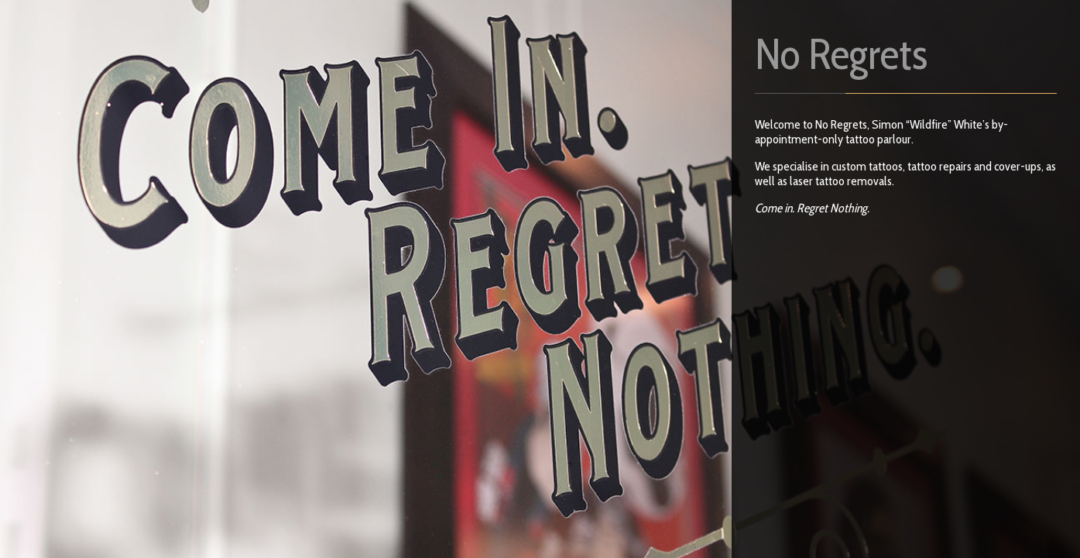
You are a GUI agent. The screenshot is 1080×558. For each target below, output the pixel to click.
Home (227, 25)
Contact (429, 25)
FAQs (291, 25)
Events (353, 76)
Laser (287, 76)
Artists (356, 25)
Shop (224, 76)
